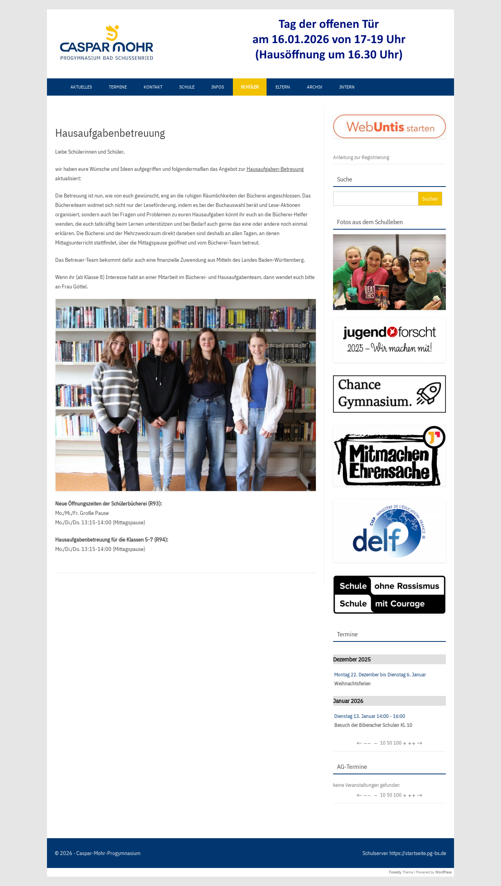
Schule (187, 87)
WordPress (443, 872)
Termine (118, 87)
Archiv (315, 87)
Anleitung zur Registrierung (361, 157)
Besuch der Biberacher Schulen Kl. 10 (373, 725)
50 (389, 742)
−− (367, 743)
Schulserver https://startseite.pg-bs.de (404, 853)
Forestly (395, 872)
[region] (213, 43)
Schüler (250, 87)
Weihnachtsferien (352, 683)
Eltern (283, 87)
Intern (347, 87)
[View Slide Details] (332, 40)
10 (383, 742)
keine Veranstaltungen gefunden (366, 785)
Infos (217, 87)
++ (412, 743)
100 (397, 742)
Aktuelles (81, 87)
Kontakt (153, 87)
